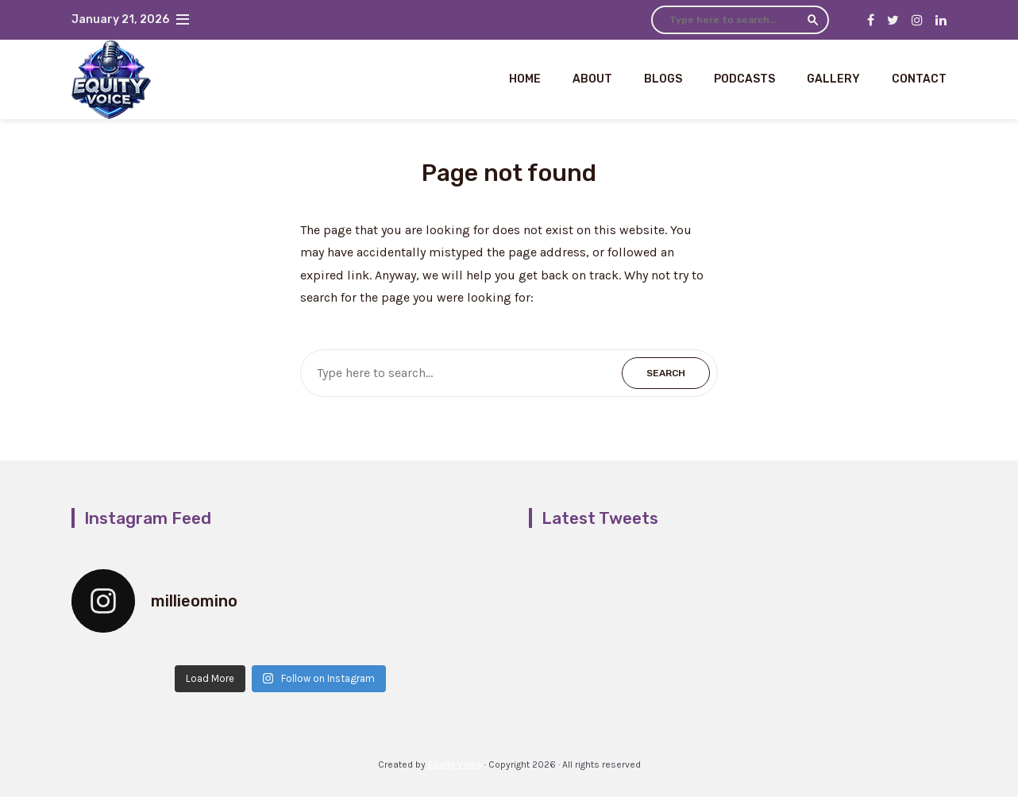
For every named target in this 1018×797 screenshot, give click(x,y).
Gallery (833, 79)
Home (525, 79)
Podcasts (744, 79)
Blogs (663, 79)
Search (813, 20)
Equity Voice (455, 764)
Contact (919, 79)
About (592, 79)
